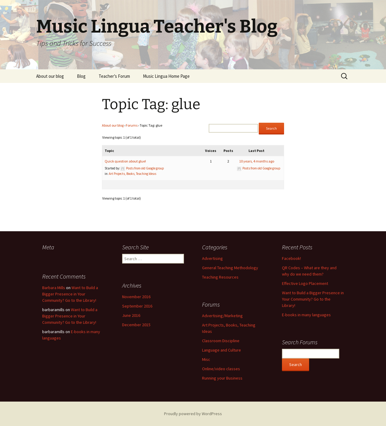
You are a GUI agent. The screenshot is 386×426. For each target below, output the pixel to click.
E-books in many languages (306, 314)
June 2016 (131, 315)
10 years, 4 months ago (256, 161)
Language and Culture (221, 350)
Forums (132, 125)
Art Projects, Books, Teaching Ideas (132, 174)
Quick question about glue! (125, 161)
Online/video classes (221, 368)
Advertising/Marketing (222, 315)
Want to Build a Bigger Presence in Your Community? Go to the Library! (313, 299)
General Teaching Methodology (230, 267)
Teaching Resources (220, 277)
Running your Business (222, 378)
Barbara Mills (53, 287)
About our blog (50, 76)
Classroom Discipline (220, 340)
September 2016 (137, 306)
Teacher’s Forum (114, 76)
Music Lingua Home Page (166, 76)
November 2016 (136, 296)
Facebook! (291, 258)
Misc (206, 359)
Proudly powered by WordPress (193, 413)
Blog (81, 76)
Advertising (212, 258)
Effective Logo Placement (305, 283)
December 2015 (136, 324)
